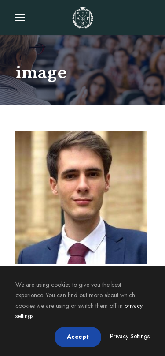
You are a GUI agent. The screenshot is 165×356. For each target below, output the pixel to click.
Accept (78, 336)
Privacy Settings (130, 336)
